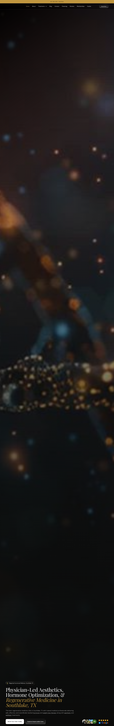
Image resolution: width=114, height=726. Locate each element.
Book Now (103, 6)
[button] (42, 6)
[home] (12, 6)
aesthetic (67, 713)
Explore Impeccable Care (35, 721)
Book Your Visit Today (15, 721)
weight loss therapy (49, 713)
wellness (8, 715)
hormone (36, 713)
